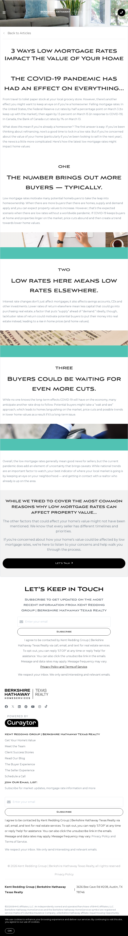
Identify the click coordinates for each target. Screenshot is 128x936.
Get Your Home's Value (20, 740)
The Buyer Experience (20, 764)
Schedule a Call (15, 776)
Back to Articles (19, 33)
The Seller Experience (19, 770)
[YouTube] (32, 707)
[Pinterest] (25, 707)
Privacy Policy (64, 874)
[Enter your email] (67, 621)
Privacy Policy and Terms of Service (63, 666)
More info (45, 921)
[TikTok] (46, 707)
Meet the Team (15, 746)
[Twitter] (13, 707)
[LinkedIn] (19, 707)
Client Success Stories (19, 752)
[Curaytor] (21, 726)
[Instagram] (39, 707)
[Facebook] (6, 707)
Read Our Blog (15, 758)
